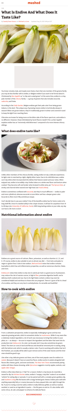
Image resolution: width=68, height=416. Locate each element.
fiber (37, 275)
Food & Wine (43, 188)
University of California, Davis (22, 206)
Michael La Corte (24, 21)
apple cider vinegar (8, 368)
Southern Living (10, 380)
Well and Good (37, 263)
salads (3, 360)
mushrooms (45, 335)
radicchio (4, 101)
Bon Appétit (16, 96)
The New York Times (42, 363)
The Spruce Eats (57, 185)
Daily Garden (18, 105)
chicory (18, 99)
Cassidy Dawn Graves (9, 21)
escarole (30, 192)
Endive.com (5, 273)
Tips (2, 8)
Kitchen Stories (19, 374)
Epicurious (33, 365)
